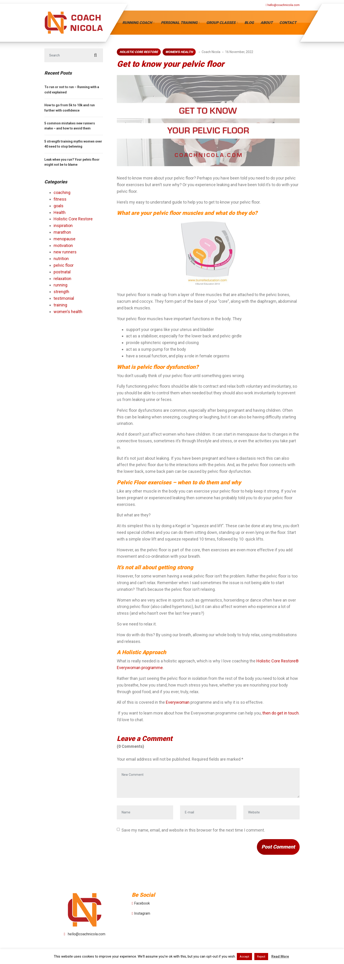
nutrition (61, 258)
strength (61, 291)
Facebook (142, 903)
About (267, 22)
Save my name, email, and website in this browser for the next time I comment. (193, 830)
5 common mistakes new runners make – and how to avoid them (69, 125)
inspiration (63, 225)
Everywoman (177, 702)
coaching (62, 192)
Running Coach (137, 22)
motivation (63, 245)
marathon (62, 232)
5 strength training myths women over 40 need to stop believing (73, 144)
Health (60, 212)
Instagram (142, 913)
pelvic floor (64, 265)
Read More (280, 956)
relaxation (62, 278)
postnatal (62, 271)
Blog (249, 22)
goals (58, 205)
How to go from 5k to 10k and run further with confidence (69, 107)
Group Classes (220, 22)
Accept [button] (244, 956)
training (60, 305)
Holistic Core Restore (139, 52)
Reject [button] (261, 956)
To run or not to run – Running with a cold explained (71, 89)
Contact (287, 22)
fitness (60, 199)
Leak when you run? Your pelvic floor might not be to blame (72, 162)
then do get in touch (280, 713)
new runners (65, 251)
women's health (179, 52)
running (60, 285)
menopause (64, 238)
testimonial (64, 298)
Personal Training (179, 22)
